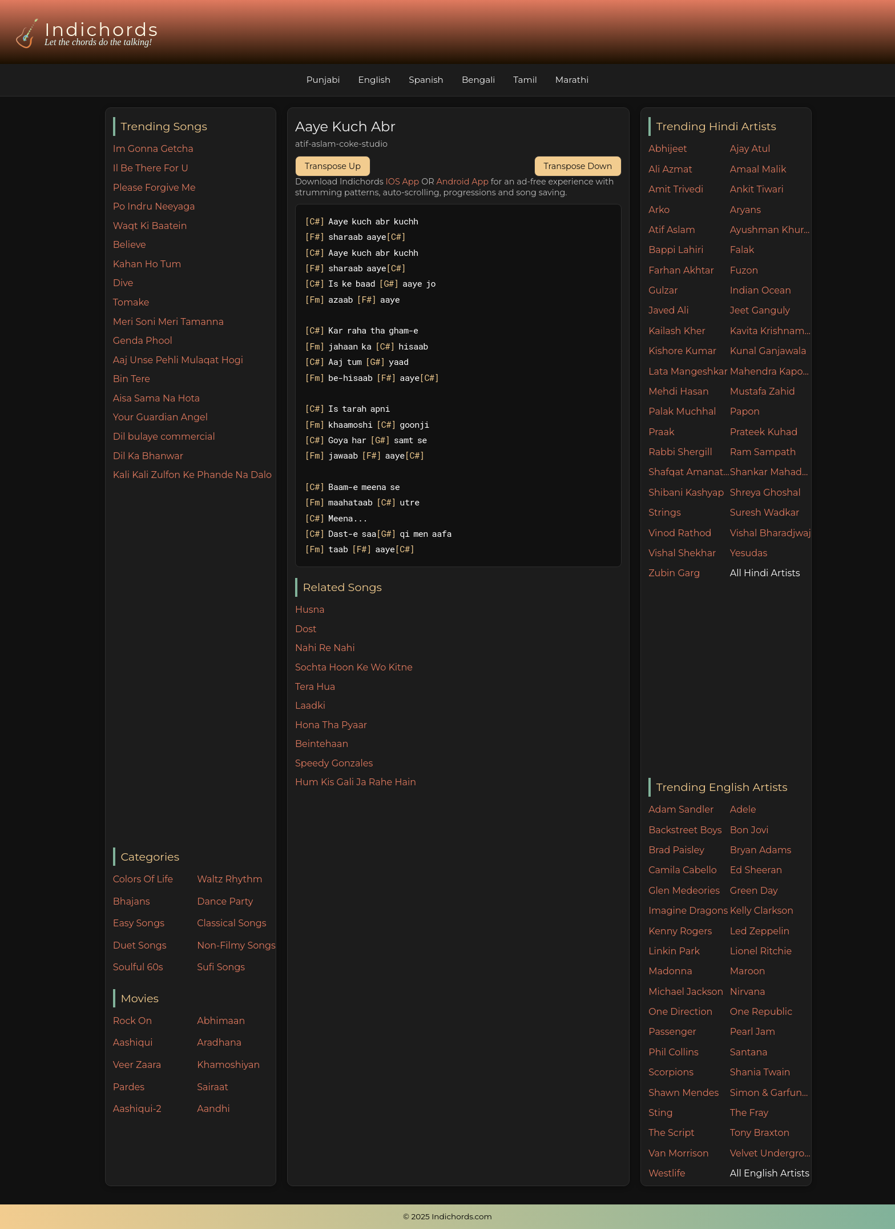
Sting (660, 1112)
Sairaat (212, 1087)
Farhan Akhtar (681, 270)
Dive (123, 283)
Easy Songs (138, 923)
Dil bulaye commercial (164, 436)
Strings (664, 512)
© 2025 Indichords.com (447, 1216)
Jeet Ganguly (760, 310)
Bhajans (131, 901)
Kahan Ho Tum (147, 264)
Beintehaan (321, 743)
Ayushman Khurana (771, 229)
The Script (671, 1132)
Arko (659, 209)
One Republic (761, 1011)
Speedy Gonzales (334, 763)
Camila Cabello (682, 870)
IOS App (403, 181)
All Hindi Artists (765, 573)
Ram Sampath (763, 452)
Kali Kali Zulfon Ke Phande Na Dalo (192, 474)
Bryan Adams (761, 850)
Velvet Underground (771, 1153)
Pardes (128, 1087)
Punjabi (323, 79)
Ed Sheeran (756, 870)
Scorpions (671, 1072)
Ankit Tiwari (757, 189)
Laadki (310, 705)
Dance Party (225, 901)
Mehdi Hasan (678, 391)
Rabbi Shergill (680, 452)
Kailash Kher (676, 331)
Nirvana (747, 991)
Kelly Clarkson (761, 910)
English (374, 79)
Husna (310, 609)
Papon (745, 411)
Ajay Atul (750, 148)
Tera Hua (315, 686)
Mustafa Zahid (762, 391)
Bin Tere (131, 378)
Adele (743, 809)
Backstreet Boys (684, 830)
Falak (742, 249)
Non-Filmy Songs (236, 945)
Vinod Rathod (679, 533)
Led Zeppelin (760, 931)
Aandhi (213, 1108)
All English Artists (769, 1173)
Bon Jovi (749, 830)
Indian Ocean (760, 290)
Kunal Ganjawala (768, 351)
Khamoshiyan (228, 1064)
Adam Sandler (680, 809)
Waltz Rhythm (230, 879)
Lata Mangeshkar (688, 371)
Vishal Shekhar (682, 553)
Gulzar (663, 290)
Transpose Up (333, 166)
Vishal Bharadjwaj (770, 533)
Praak (661, 432)
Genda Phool (142, 340)
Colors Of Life (143, 879)
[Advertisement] (194, 665)
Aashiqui (133, 1042)
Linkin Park (674, 951)
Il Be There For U (150, 168)
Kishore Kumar (682, 351)
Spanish (426, 79)
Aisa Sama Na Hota (156, 398)
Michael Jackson (685, 991)
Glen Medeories (684, 890)
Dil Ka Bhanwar (148, 456)
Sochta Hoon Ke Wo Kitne (354, 667)
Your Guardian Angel (160, 417)
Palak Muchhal (682, 411)
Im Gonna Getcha (153, 148)
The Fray (749, 1112)
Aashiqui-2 (137, 1108)
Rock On (132, 1020)
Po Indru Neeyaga (154, 206)
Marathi (571, 79)
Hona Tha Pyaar (331, 725)
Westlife (666, 1173)
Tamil (525, 79)
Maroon (747, 971)
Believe (129, 244)
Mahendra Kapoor (771, 371)
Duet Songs (140, 945)
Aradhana (219, 1042)
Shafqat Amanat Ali (689, 472)
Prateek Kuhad (764, 432)
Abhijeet (667, 148)
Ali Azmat (670, 169)
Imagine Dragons (688, 910)
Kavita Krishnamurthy (771, 331)
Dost (306, 629)
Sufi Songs (221, 967)
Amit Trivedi (675, 189)
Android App (462, 181)
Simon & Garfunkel (771, 1092)
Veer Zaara (137, 1064)
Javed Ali (668, 310)
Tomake (131, 302)
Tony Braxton (760, 1132)
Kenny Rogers (680, 931)
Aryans (745, 209)
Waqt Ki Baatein (150, 225)
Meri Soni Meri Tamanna (168, 321)
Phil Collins (673, 1052)
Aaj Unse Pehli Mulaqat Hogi (178, 360)
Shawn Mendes (683, 1092)
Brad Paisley (676, 850)
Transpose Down (578, 166)
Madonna (670, 971)
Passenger (672, 1031)
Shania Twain (760, 1072)
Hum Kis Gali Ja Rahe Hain (355, 782)
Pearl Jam (752, 1031)
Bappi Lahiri (675, 249)
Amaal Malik (758, 169)
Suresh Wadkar (765, 512)
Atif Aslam (671, 229)
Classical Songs (231, 923)
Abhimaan (221, 1020)
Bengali (478, 79)
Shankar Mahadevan (771, 472)
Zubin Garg (674, 573)
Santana (749, 1052)
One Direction (680, 1011)
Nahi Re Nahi (325, 647)
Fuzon (744, 270)
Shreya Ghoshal (765, 492)
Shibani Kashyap (686, 492)
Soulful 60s (138, 967)
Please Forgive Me (154, 187)
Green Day (754, 890)
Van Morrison (678, 1153)
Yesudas (749, 553)
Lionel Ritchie (761, 951)
